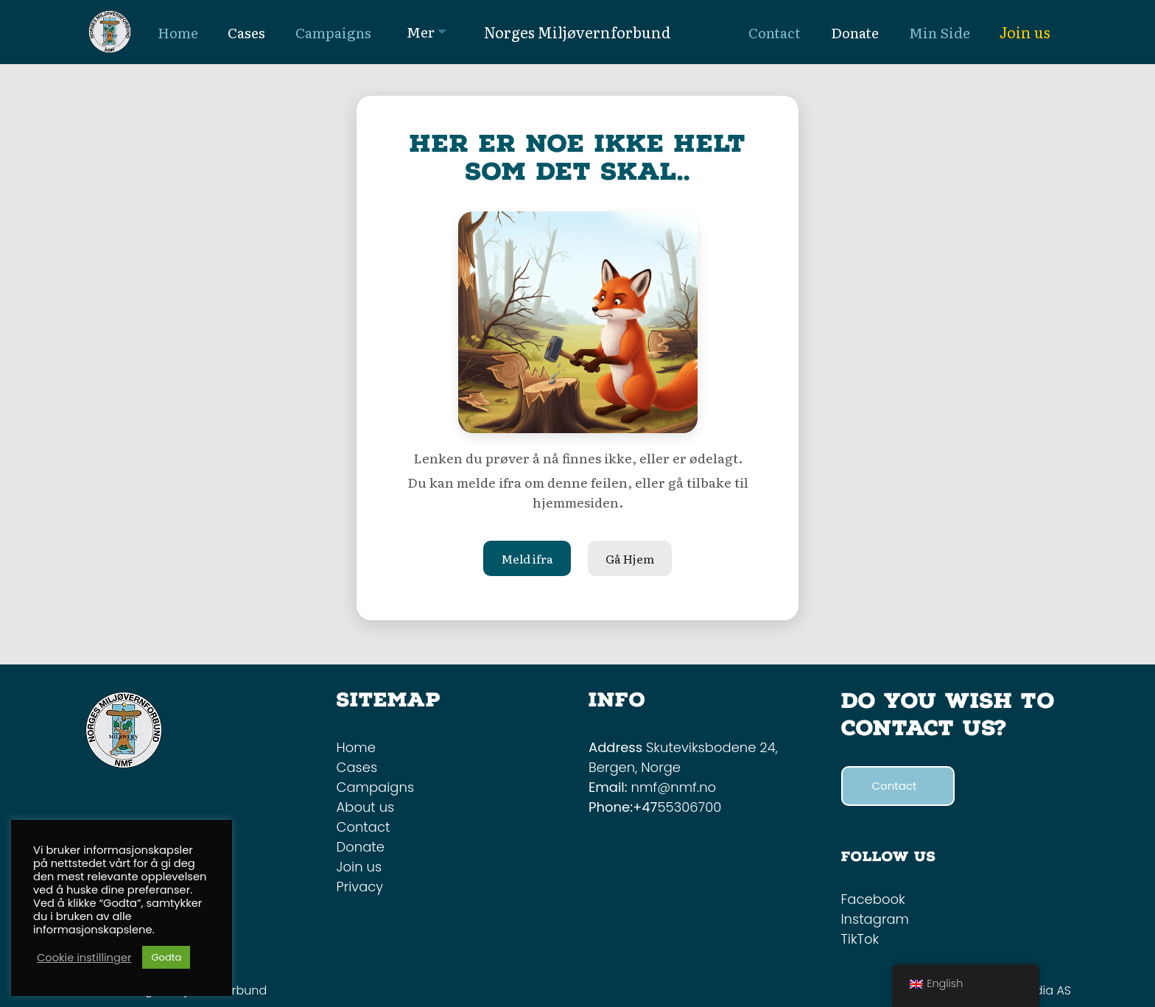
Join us (1025, 32)
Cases (357, 767)
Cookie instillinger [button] (84, 957)
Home (356, 747)
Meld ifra (527, 558)
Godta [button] (166, 957)
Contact (363, 827)
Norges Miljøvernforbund (577, 32)
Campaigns (376, 787)
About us (366, 807)
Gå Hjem (629, 558)
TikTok (860, 939)
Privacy (360, 886)
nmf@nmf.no (674, 787)
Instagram (875, 919)
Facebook (873, 899)
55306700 (689, 807)
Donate (361, 847)
